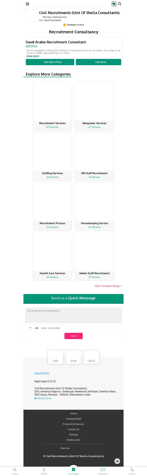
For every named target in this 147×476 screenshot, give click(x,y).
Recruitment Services (52, 123)
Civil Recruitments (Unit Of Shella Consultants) (79, 12)
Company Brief (73, 418)
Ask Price (31, 46)
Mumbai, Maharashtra (53, 16)
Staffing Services (52, 173)
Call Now (98, 62)
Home (73, 413)
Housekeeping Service (94, 223)
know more (33, 56)
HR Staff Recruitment (94, 173)
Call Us (91, 357)
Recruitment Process (52, 223)
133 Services (52, 127)
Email (73, 357)
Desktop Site (74, 439)
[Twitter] (87, 448)
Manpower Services (94, 123)
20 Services (52, 277)
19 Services (94, 277)
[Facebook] (74, 448)
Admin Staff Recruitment (94, 273)
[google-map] (77, 398)
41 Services (94, 177)
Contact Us (73, 429)
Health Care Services (52, 273)
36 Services (52, 177)
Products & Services (73, 424)
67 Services (94, 127)
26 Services (52, 227)
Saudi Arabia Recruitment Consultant (56, 42)
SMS (55, 357)
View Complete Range (108, 286)
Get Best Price (50, 62)
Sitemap (73, 434)
